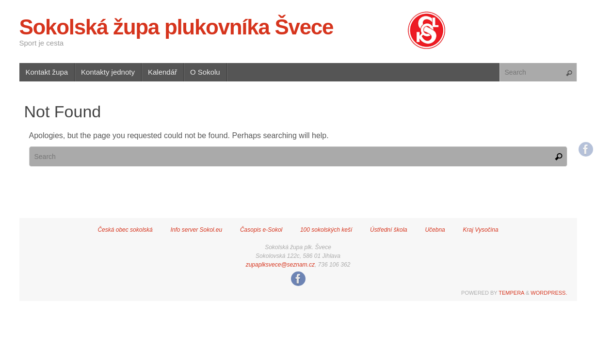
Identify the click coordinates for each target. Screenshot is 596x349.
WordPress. (549, 293)
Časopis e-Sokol (261, 229)
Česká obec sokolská (124, 229)
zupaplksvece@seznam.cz (280, 264)
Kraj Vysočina (480, 229)
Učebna (435, 229)
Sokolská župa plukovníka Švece (176, 27)
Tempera (511, 293)
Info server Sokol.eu (196, 229)
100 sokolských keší (326, 229)
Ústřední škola (388, 229)
